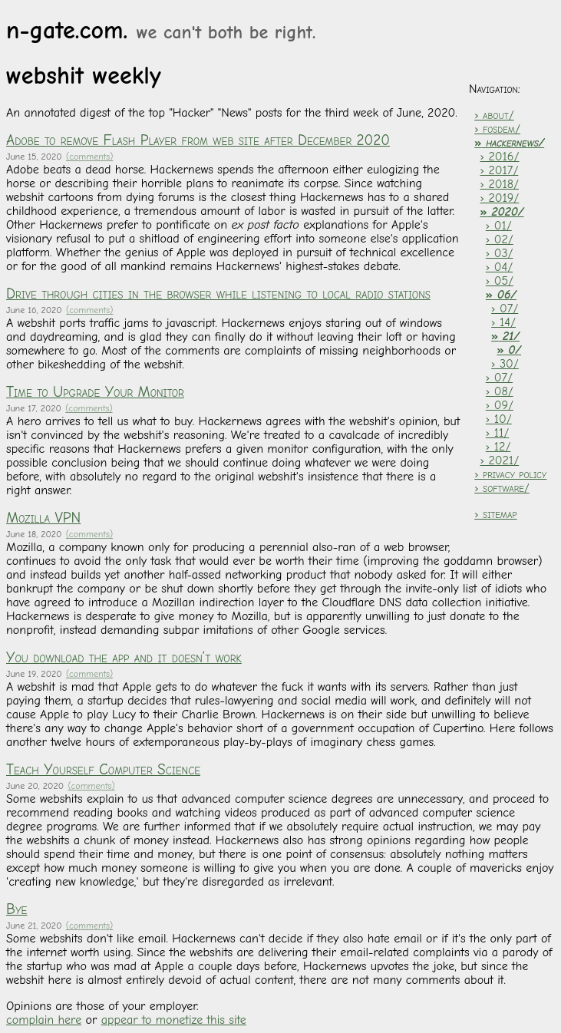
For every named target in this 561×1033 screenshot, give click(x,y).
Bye (16, 909)
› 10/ (499, 419)
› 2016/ (500, 156)
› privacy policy (510, 474)
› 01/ (499, 226)
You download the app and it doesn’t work (124, 657)
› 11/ (498, 433)
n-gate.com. (160, 30)
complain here (43, 1020)
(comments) (89, 156)
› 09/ (499, 405)
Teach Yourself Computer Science (103, 769)
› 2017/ (499, 170)
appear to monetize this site (173, 1020)
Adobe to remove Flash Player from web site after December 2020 (198, 140)
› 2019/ (500, 198)
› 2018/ (500, 184)
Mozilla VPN (43, 518)
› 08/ (499, 391)
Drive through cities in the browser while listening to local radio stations (218, 293)
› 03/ (499, 253)
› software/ (502, 488)
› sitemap (495, 514)
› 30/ (505, 364)
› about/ (493, 115)
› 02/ (499, 239)
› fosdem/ (497, 129)
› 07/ (504, 308)
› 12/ (498, 447)
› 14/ (503, 322)
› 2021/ (500, 460)
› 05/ (499, 281)
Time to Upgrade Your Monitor (95, 392)
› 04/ (499, 267)
